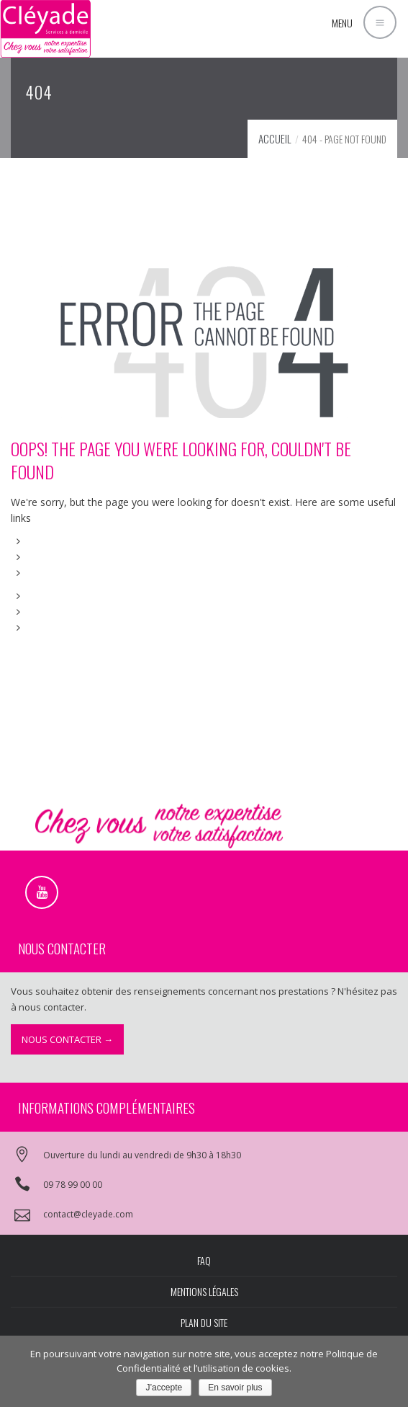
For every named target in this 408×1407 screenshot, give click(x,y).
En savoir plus (235, 1387)
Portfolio (48, 596)
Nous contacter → (67, 1039)
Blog (39, 611)
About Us (49, 557)
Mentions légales (204, 1291)
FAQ (204, 1260)
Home (42, 541)
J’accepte (163, 1387)
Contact (46, 627)
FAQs (40, 573)
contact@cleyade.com (88, 1214)
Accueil (274, 138)
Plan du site (204, 1322)
